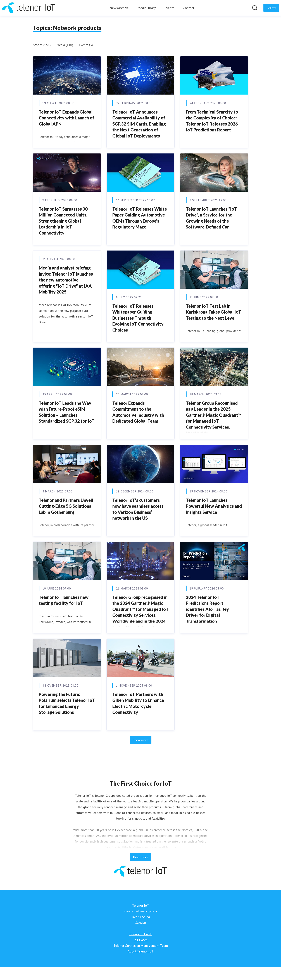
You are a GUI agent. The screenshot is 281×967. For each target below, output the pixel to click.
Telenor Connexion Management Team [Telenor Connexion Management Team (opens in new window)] (140, 945)
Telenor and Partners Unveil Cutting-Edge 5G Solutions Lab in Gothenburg (66, 506)
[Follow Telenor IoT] (271, 8)
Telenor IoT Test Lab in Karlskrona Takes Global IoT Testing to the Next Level (213, 312)
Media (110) (64, 45)
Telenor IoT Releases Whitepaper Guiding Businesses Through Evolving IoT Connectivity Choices (137, 318)
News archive (119, 8)
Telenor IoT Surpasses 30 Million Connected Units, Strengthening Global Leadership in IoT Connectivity (63, 220)
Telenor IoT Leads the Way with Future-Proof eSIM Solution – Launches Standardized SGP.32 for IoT (66, 412)
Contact (188, 8)
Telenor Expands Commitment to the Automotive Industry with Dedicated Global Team (138, 412)
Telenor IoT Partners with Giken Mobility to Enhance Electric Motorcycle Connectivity (138, 703)
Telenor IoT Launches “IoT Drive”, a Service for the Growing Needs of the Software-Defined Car (211, 218)
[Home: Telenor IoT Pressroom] (29, 7)
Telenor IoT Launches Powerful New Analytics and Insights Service (214, 506)
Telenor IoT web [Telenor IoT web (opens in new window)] (140, 934)
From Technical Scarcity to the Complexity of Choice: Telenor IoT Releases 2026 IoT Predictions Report (212, 121)
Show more (140, 740)
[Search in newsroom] (255, 8)
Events (169, 8)
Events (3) (86, 45)
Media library (146, 8)
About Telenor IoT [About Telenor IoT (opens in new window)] (140, 951)
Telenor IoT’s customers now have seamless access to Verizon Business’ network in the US (137, 509)
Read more (140, 857)
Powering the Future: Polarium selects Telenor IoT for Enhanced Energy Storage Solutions (67, 703)
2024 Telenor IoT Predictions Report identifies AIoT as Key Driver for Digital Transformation (207, 609)
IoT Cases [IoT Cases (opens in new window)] (140, 940)
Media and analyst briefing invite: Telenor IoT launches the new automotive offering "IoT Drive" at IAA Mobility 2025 (66, 279)
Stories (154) (42, 45)
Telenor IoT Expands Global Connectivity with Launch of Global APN (66, 117)
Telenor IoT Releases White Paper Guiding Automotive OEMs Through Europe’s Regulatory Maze (139, 218)
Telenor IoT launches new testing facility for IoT (64, 600)
